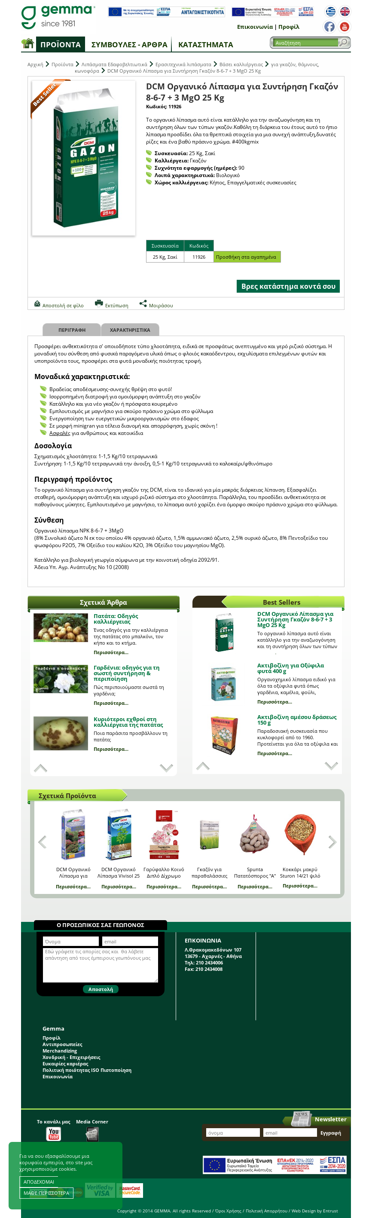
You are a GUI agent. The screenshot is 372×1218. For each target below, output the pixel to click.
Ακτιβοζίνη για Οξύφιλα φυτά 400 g (290, 668)
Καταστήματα (205, 44)
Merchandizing (60, 1050)
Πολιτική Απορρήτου (266, 1211)
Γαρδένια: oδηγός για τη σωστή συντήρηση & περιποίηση (127, 673)
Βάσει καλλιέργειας (241, 64)
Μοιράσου (161, 305)
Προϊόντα (60, 44)
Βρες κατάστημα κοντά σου (288, 286)
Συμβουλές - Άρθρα (129, 44)
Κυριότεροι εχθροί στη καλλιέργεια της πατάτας (128, 721)
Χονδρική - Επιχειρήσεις (71, 1057)
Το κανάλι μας (53, 1129)
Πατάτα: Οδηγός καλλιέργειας (116, 618)
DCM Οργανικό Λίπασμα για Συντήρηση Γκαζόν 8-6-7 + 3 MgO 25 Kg (295, 619)
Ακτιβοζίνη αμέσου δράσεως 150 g (296, 719)
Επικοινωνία (255, 27)
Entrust (330, 1211)
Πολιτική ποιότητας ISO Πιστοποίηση (87, 1070)
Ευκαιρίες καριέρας (65, 1063)
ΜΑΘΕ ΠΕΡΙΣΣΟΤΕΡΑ (46, 1193)
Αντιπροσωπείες (62, 1044)
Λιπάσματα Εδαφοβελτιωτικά (114, 64)
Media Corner (92, 1130)
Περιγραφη (71, 330)
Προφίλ (288, 27)
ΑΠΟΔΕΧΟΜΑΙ (39, 1181)
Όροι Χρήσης (228, 1211)
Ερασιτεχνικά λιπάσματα (183, 64)
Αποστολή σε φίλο (63, 305)
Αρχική (35, 64)
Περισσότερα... (111, 652)
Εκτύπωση (116, 305)
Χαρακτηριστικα (130, 330)
